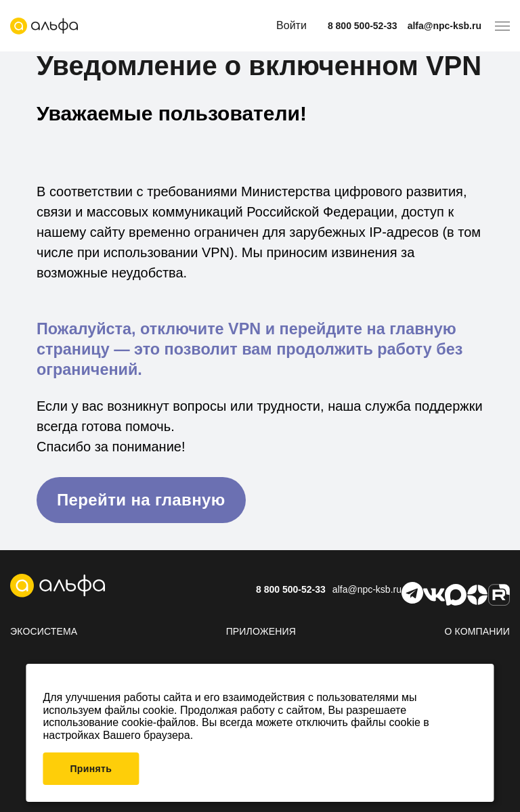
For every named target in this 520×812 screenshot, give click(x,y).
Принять (91, 768)
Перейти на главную (141, 500)
